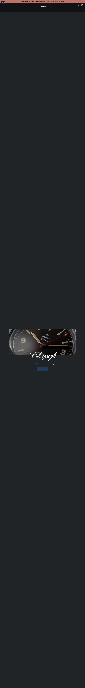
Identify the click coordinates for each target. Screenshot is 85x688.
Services (50, 10)
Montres (28, 10)
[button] (42, 6)
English (3, 2)
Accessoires (34, 10)
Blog (40, 10)
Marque (44, 10)
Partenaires (56, 10)
